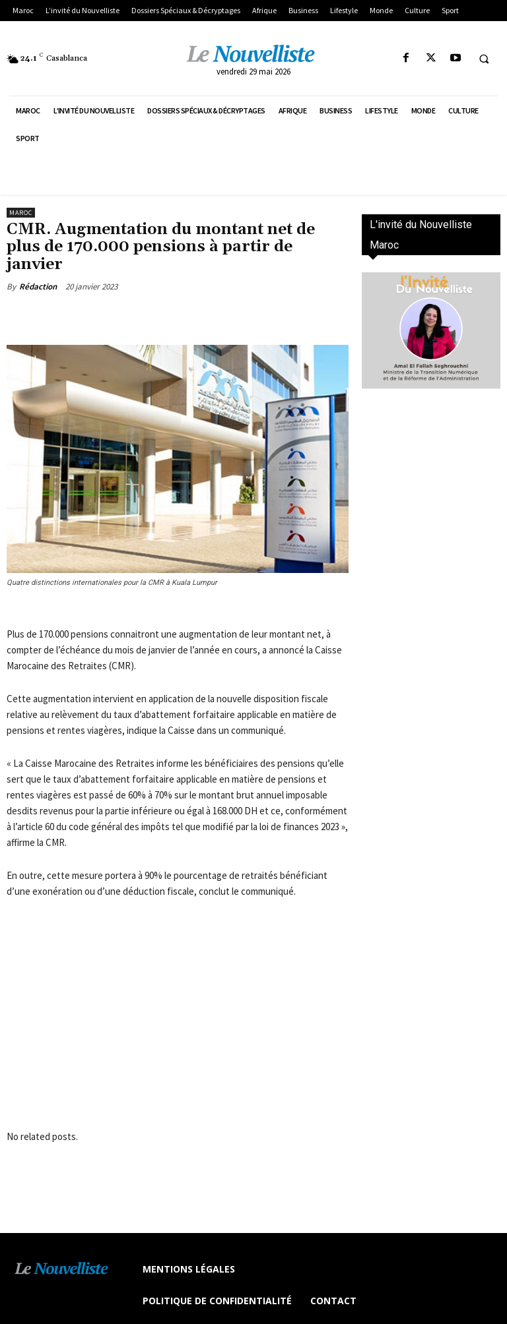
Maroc (21, 213)
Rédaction (38, 286)
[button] (483, 58)
